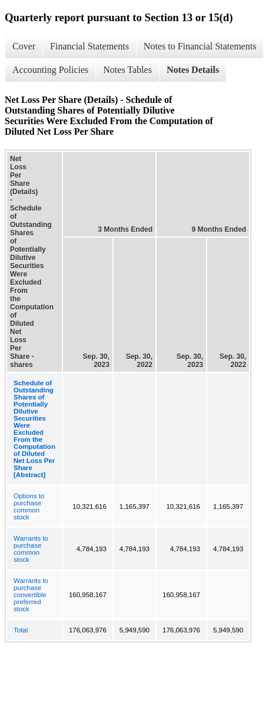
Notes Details (193, 70)
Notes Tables (127, 70)
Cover (23, 46)
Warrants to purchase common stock (31, 549)
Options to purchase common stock (29, 506)
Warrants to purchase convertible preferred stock (31, 594)
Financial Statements (89, 46)
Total (21, 630)
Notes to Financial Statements (200, 46)
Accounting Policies (50, 70)
